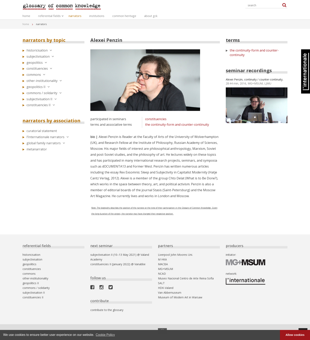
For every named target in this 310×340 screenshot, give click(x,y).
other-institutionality (44, 81)
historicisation (39, 50)
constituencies (39, 68)
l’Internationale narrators (47, 137)
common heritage (124, 16)
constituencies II (40, 105)
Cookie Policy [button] (105, 334)
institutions (96, 16)
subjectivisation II (41, 99)
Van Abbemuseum (169, 292)
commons (35, 74)
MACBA (163, 264)
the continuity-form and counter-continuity (177, 124)
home (26, 16)
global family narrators (45, 143)
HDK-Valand (165, 288)
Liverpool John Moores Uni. (175, 255)
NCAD (162, 273)
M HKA (162, 259)
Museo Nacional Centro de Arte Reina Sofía (186, 278)
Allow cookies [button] (294, 334)
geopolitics (36, 62)
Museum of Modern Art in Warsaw (180, 297)
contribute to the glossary (106, 310)
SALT (161, 283)
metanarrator (36, 149)
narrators (75, 16)
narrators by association (51, 120)
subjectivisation (40, 56)
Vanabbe (140, 264)
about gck (150, 16)
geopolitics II (38, 87)
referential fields (49, 16)
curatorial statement (41, 131)
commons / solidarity (44, 93)
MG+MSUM (165, 269)
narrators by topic (44, 40)
